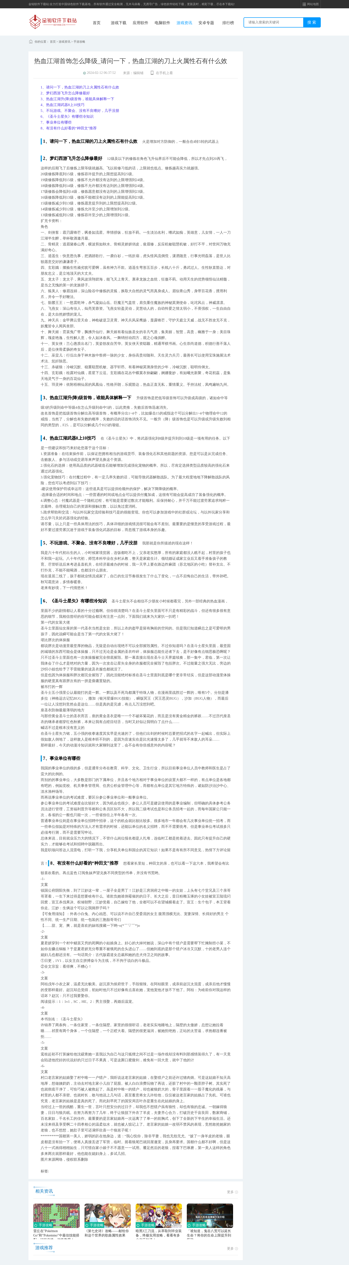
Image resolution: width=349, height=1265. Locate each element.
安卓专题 (206, 23)
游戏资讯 (184, 23)
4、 (43, 105)
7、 (43, 122)
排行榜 (228, 23)
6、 (43, 116)
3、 (43, 99)
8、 (43, 128)
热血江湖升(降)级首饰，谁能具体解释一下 (77, 99)
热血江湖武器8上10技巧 (63, 105)
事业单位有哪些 (56, 122)
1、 (43, 87)
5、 (43, 111)
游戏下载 (118, 23)
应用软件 (140, 23)
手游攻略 (79, 41)
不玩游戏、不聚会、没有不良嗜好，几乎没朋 (80, 111)
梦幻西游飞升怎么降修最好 (65, 93)
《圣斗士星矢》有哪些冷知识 (67, 116)
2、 (43, 93)
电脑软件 (162, 23)
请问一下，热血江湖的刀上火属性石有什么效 (80, 87)
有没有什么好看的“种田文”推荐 (69, 128)
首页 (97, 23)
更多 (232, 1192)
